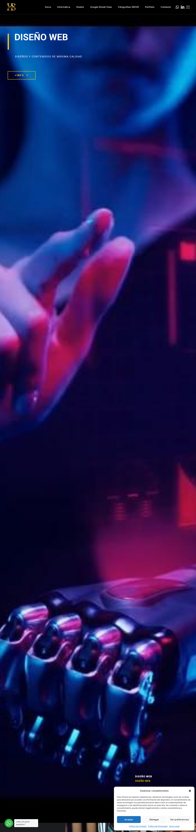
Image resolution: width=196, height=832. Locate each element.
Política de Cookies (138, 826)
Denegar (154, 819)
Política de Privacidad (158, 826)
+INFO (21, 75)
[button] (189, 790)
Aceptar (128, 819)
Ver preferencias (179, 819)
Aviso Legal (174, 826)
